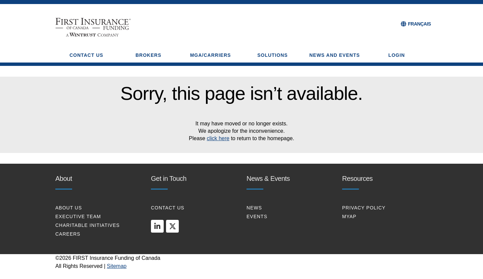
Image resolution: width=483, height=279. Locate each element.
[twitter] (172, 226)
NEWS (254, 207)
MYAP (349, 216)
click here (218, 138)
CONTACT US (167, 207)
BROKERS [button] (148, 55)
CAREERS (67, 234)
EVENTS (257, 216)
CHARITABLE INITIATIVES (87, 225)
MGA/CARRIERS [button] (210, 55)
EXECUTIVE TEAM (78, 216)
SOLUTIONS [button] (272, 55)
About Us (68, 207)
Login (396, 55)
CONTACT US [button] (86, 55)
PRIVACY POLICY (363, 207)
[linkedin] (157, 226)
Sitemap (117, 266)
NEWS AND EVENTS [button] (334, 55)
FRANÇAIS (419, 24)
